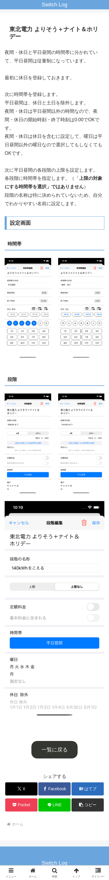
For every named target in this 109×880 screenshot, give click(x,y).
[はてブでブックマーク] (88, 788)
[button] (88, 805)
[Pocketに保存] (21, 805)
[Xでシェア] (21, 788)
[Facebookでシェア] (54, 788)
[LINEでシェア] (54, 805)
